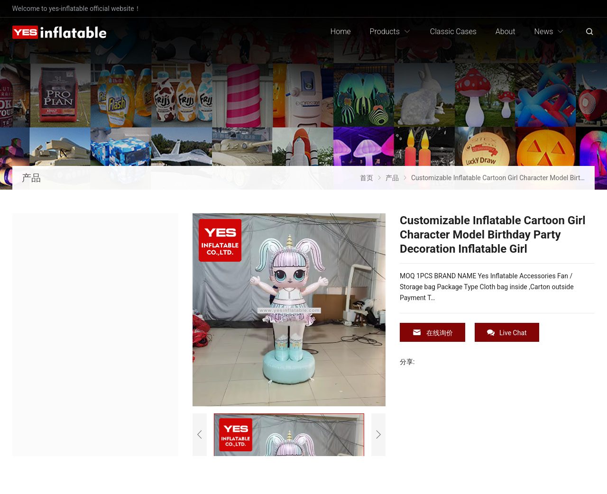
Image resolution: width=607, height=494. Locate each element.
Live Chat (507, 333)
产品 (31, 177)
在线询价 (432, 333)
